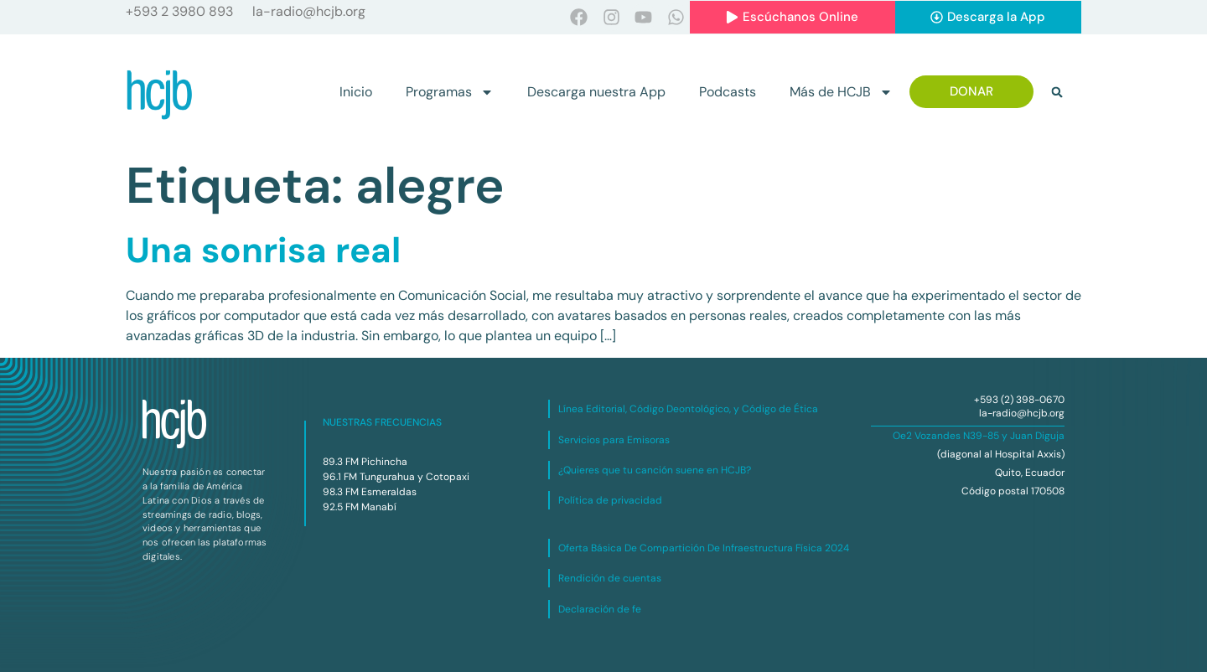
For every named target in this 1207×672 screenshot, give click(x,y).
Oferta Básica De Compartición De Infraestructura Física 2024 (703, 548)
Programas (450, 92)
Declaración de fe (599, 609)
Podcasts (727, 92)
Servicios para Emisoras (614, 440)
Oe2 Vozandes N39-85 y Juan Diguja (979, 435)
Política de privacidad (610, 500)
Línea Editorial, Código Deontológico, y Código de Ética (688, 409)
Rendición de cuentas (609, 578)
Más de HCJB (841, 92)
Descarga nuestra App (596, 92)
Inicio (355, 92)
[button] (1057, 92)
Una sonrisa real (263, 250)
